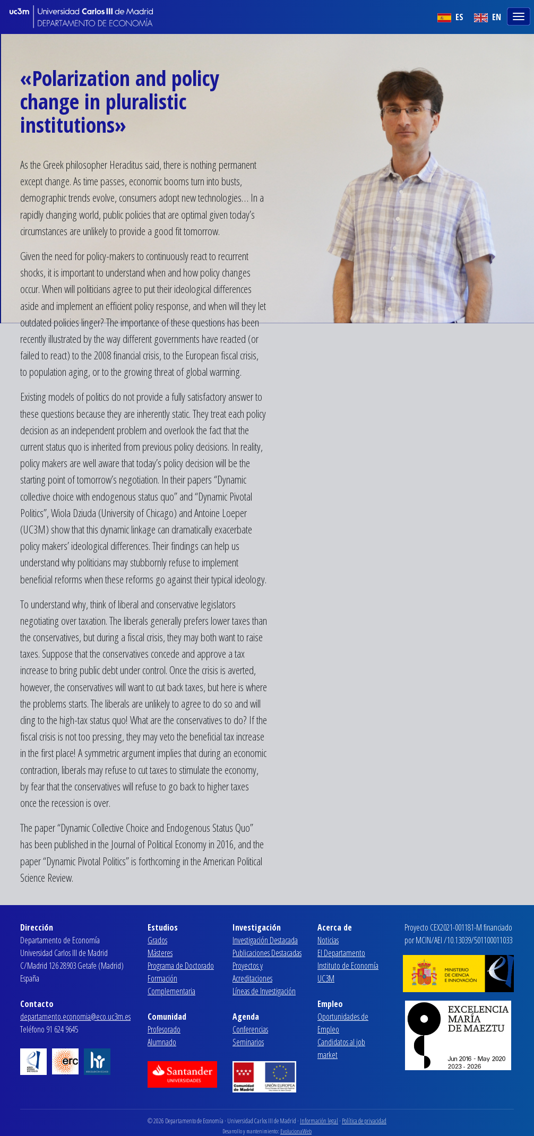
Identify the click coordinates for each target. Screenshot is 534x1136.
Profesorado (164, 1029)
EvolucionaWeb (296, 1131)
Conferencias (250, 1029)
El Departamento (341, 953)
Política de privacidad (364, 1120)
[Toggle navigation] (519, 15)
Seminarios (248, 1042)
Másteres (160, 953)
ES (450, 17)
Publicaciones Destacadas (267, 953)
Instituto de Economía (347, 965)
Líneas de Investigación (264, 991)
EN (487, 17)
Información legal (319, 1120)
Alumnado (162, 1042)
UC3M (325, 978)
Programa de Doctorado (181, 965)
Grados (157, 940)
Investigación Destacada (265, 940)
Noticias (328, 940)
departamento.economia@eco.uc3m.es (75, 1016)
